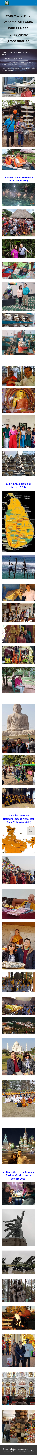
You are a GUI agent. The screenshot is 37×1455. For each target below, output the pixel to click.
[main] (18, 27)
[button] (2, 2)
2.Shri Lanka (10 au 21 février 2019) (14, 58)
